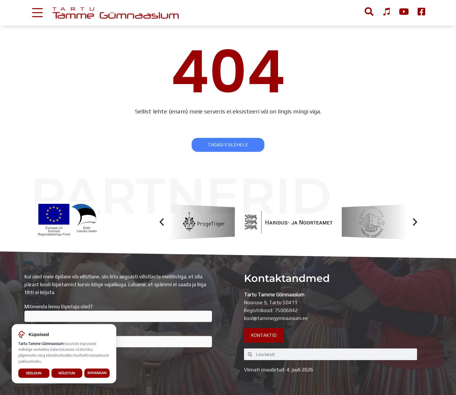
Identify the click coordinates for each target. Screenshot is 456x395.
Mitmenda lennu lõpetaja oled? (118, 313)
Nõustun (66, 373)
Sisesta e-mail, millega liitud (118, 338)
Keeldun (33, 373)
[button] (162, 222)
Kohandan (97, 373)
